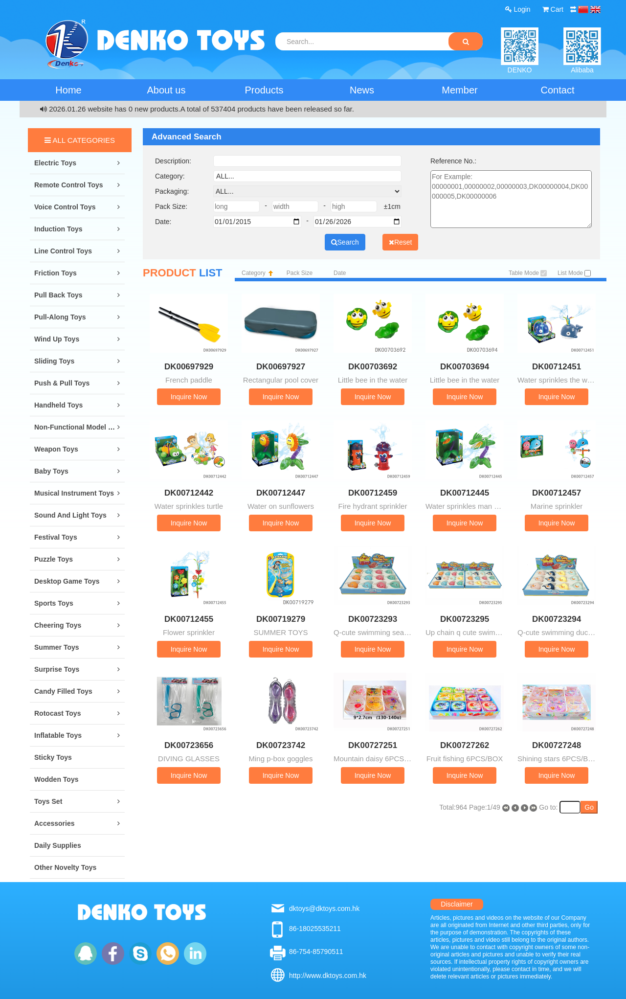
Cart (552, 9)
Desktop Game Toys (67, 581)
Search (345, 242)
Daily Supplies (57, 845)
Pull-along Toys (60, 317)
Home (68, 90)
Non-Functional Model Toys (79, 427)
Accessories (54, 823)
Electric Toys (55, 163)
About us (166, 90)
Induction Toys (58, 229)
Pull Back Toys (58, 295)
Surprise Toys (56, 669)
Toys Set (48, 801)
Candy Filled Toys (63, 691)
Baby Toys (51, 471)
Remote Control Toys (68, 185)
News (362, 90)
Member (459, 90)
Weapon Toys (56, 449)
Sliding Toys (54, 361)
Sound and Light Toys (70, 515)
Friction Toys (55, 273)
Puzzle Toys (53, 559)
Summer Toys (56, 647)
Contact (558, 90)
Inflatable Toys (58, 735)
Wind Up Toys (56, 339)
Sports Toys (53, 603)
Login (518, 9)
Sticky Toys (53, 757)
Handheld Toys (58, 405)
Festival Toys (55, 537)
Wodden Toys (56, 779)
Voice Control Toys (65, 207)
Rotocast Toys (57, 713)
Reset (400, 242)
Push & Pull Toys (61, 383)
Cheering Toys (57, 625)
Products (264, 90)
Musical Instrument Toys (74, 493)
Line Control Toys (63, 251)
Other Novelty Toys (65, 867)
